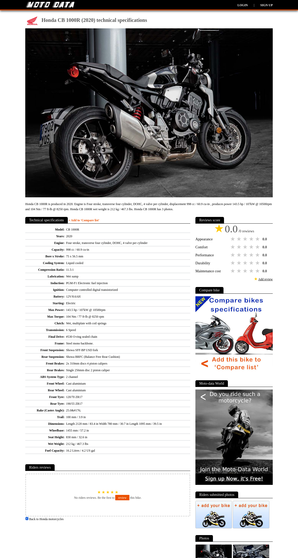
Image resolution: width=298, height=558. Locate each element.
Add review (265, 279)
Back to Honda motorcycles (44, 519)
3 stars (246, 239)
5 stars (258, 239)
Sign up (266, 5)
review (122, 498)
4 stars (252, 239)
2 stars (239, 239)
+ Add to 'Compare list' (84, 220)
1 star (233, 239)
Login (242, 5)
